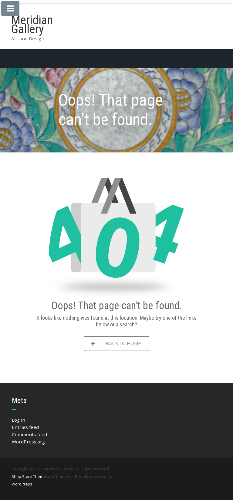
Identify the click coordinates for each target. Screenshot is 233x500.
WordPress (22, 484)
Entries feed (25, 427)
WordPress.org (28, 442)
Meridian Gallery (32, 24)
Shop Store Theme (29, 476)
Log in (18, 420)
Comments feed (29, 434)
